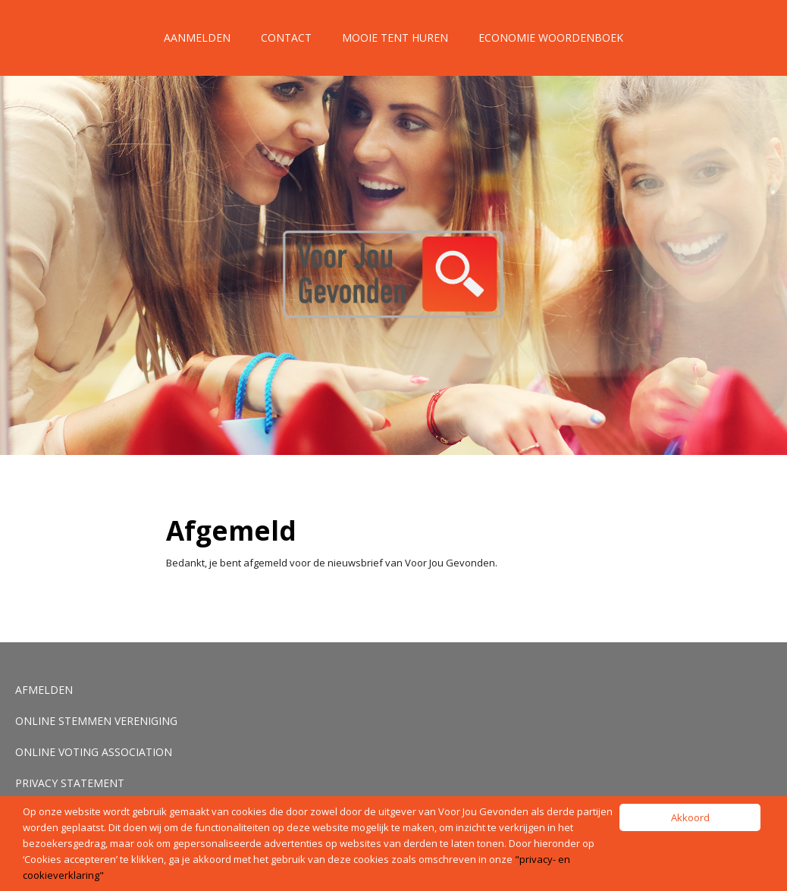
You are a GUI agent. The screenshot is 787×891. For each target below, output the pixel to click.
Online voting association (93, 752)
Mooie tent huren (395, 37)
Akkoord (690, 817)
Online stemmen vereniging (96, 721)
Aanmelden (197, 37)
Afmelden (44, 689)
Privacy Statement (69, 783)
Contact (286, 37)
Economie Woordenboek (550, 37)
